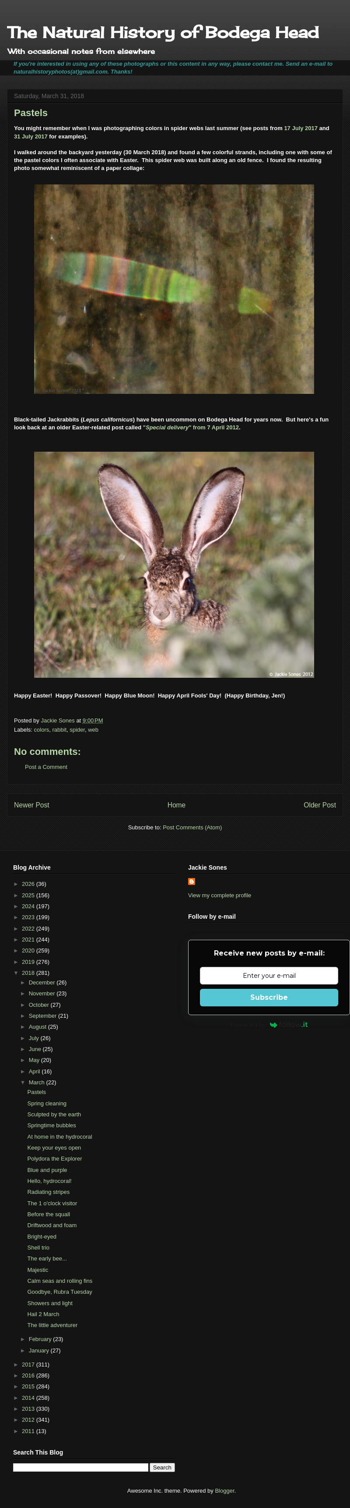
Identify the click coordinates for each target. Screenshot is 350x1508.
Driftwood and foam (52, 1225)
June (36, 1049)
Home (177, 805)
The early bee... (46, 1258)
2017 (29, 1364)
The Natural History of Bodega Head (163, 32)
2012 (29, 1419)
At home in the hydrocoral (59, 1136)
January (40, 1350)
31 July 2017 (31, 136)
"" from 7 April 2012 (191, 427)
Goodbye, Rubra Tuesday (59, 1292)
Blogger (224, 1490)
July (35, 1038)
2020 (29, 950)
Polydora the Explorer (54, 1158)
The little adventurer (52, 1325)
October (40, 1005)
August (38, 1026)
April (35, 1071)
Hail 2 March (43, 1314)
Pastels (36, 1092)
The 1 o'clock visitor (52, 1203)
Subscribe (269, 997)
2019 (29, 962)
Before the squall (48, 1214)
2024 (29, 906)
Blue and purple (47, 1170)
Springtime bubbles (51, 1125)
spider (77, 729)
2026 (29, 884)
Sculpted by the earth (54, 1114)
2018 (29, 973)
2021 (29, 939)
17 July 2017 (301, 128)
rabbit (59, 729)
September (43, 1015)
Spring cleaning (46, 1103)
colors (41, 729)
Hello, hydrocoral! (49, 1181)
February (41, 1339)
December (43, 982)
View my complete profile (219, 895)
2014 (29, 1398)
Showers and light (49, 1303)
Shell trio (38, 1247)
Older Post (320, 805)
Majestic (37, 1270)
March (37, 1082)
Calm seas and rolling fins (59, 1281)
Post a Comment (46, 767)
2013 (29, 1408)
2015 (29, 1386)
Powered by (269, 1024)
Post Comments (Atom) (192, 827)
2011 (29, 1431)
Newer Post (31, 805)
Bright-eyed (41, 1236)
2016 (29, 1375)
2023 (29, 917)
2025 (29, 895)
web (93, 729)
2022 (29, 928)
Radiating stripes (48, 1192)
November (43, 993)
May (35, 1060)
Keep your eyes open (54, 1147)
